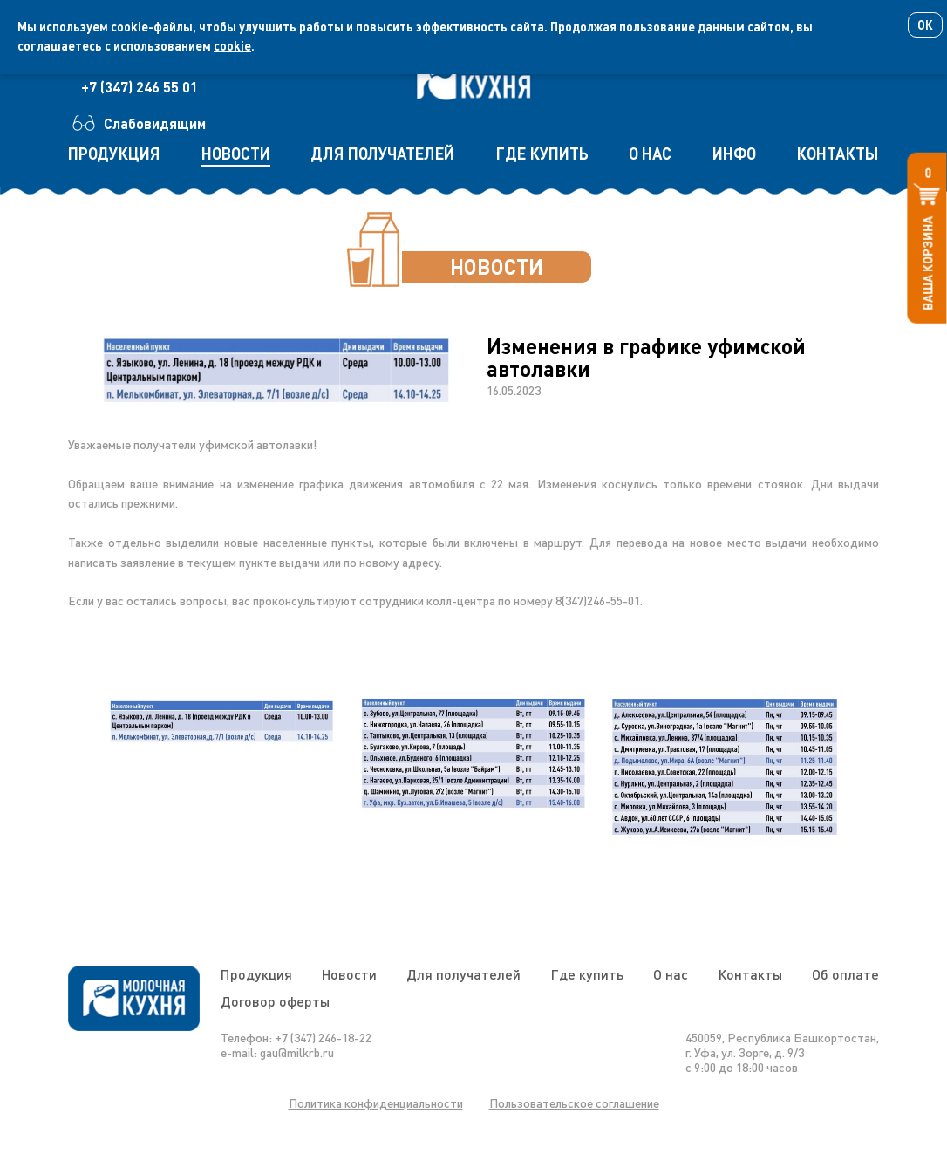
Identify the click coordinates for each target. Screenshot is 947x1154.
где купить (542, 153)
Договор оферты (275, 1001)
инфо (734, 153)
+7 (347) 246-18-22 (323, 1037)
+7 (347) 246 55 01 (139, 87)
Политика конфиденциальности (376, 1103)
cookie (232, 45)
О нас (670, 974)
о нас (650, 153)
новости (235, 153)
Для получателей (463, 974)
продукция (114, 153)
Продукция (256, 974)
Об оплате (845, 974)
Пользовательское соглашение (574, 1103)
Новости (349, 974)
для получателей (382, 153)
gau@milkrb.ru (297, 1052)
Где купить (586, 974)
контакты (837, 153)
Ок (925, 24)
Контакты (750, 974)
